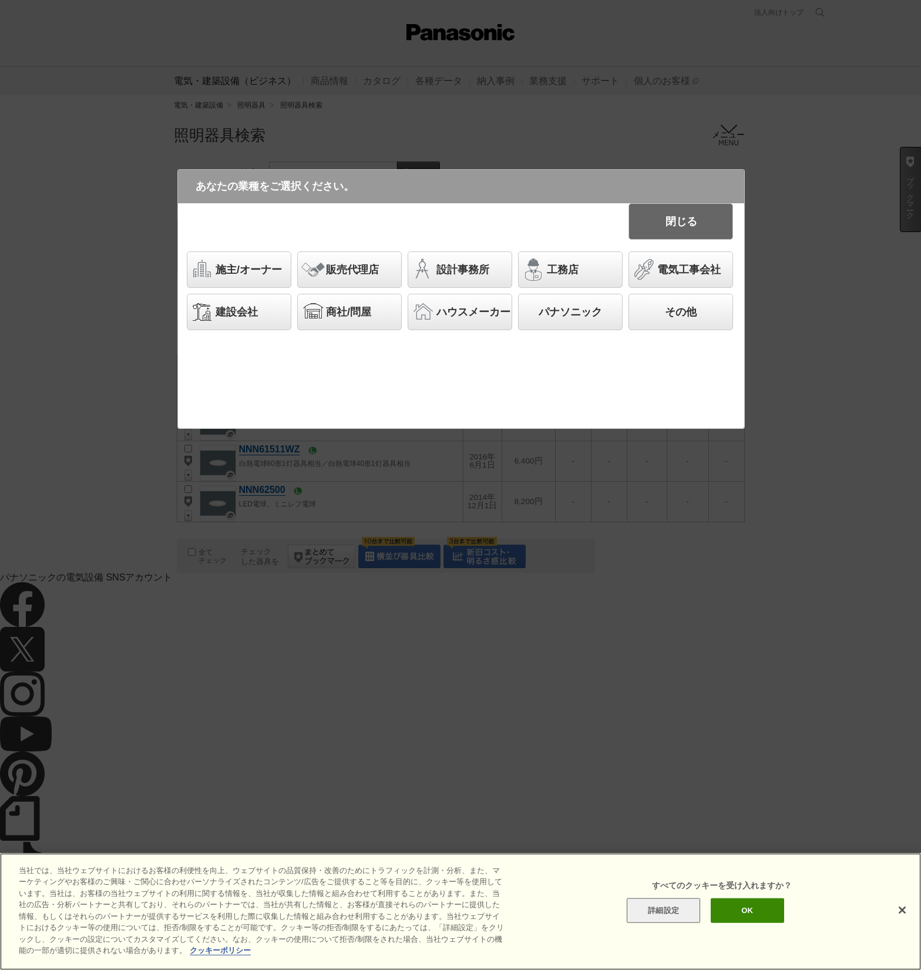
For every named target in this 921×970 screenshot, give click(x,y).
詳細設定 (663, 910)
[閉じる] (902, 910)
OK (747, 910)
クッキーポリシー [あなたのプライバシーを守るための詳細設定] (220, 950)
